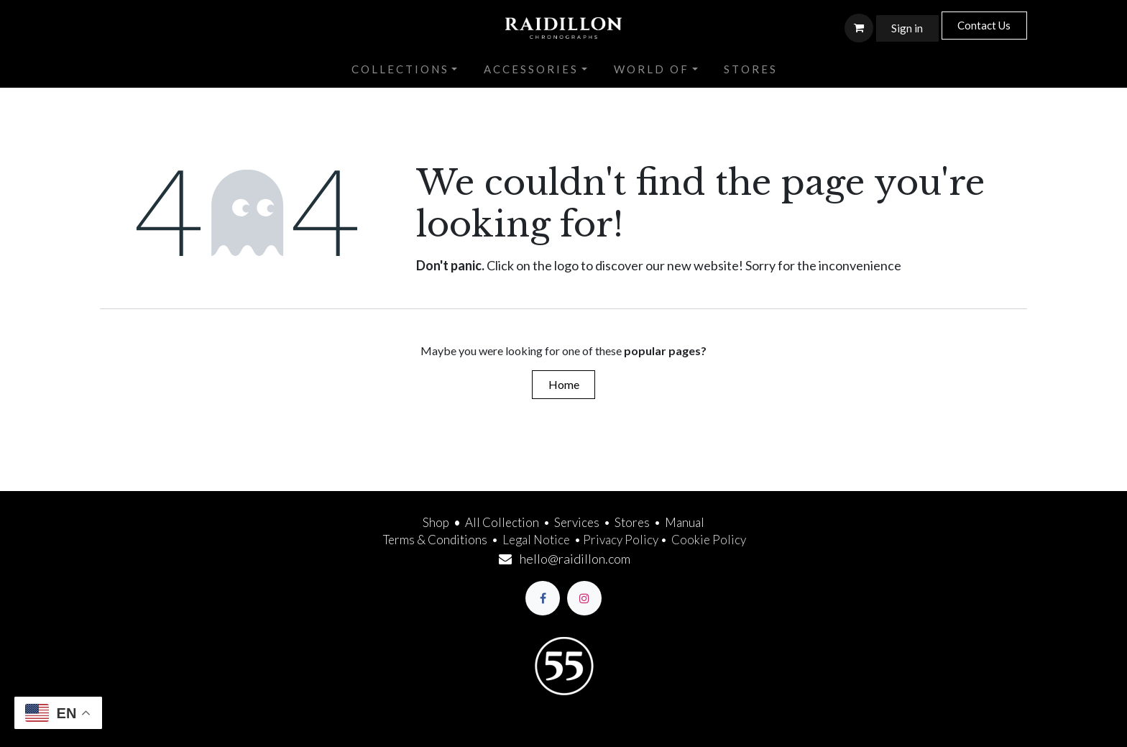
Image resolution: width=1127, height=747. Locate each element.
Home (563, 384)
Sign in (907, 28)
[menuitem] (404, 70)
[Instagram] (584, 598)
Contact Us (984, 25)
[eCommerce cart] (859, 28)
